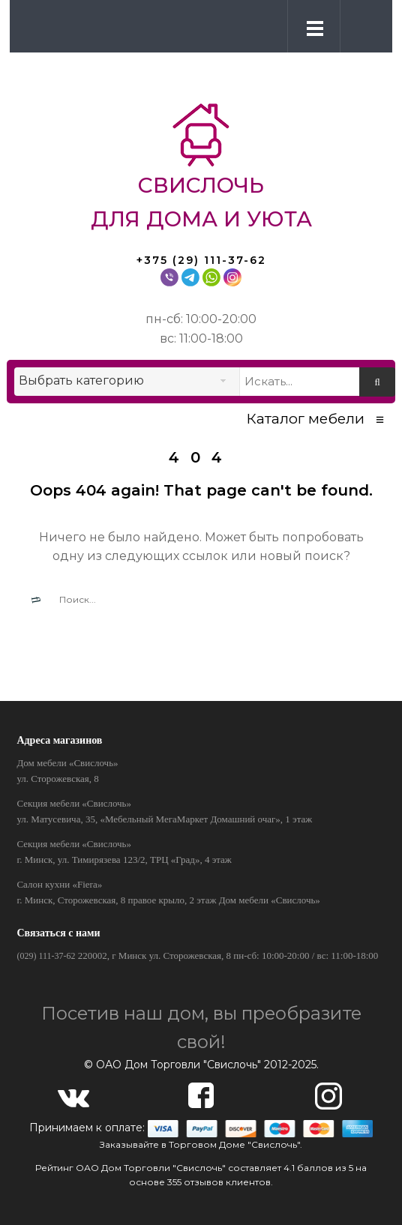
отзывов (204, 1182)
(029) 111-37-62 (45, 956)
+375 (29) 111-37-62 (201, 260)
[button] (363, 25)
